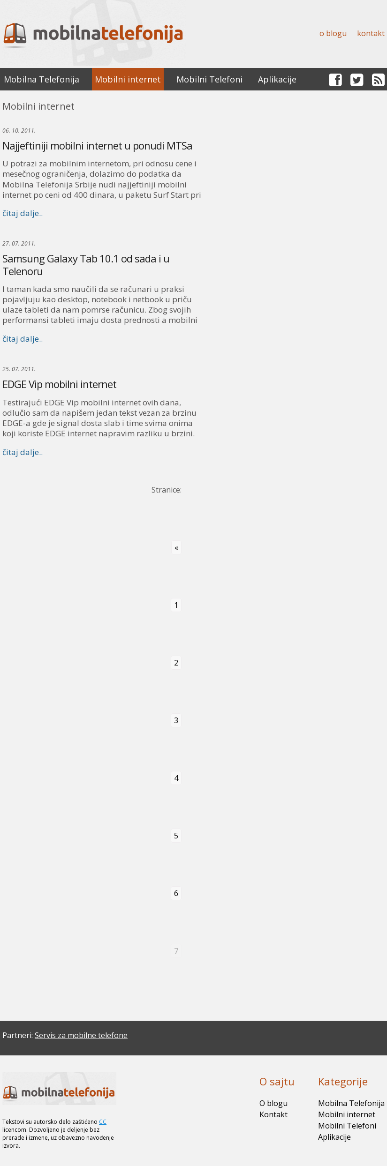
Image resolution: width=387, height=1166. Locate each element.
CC (102, 1122)
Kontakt (371, 33)
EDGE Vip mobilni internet (59, 384)
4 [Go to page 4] (176, 778)
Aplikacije (277, 79)
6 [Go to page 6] (176, 893)
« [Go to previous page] (176, 547)
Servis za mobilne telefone (81, 1035)
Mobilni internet (128, 79)
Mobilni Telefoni (209, 79)
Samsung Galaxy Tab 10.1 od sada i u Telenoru (85, 264)
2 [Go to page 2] (176, 663)
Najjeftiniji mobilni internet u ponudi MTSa (97, 145)
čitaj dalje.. (22, 213)
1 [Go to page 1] (176, 605)
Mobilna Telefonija (41, 79)
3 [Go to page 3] (176, 720)
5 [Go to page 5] (176, 835)
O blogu (333, 33)
